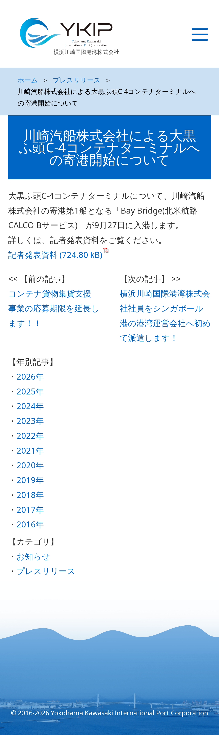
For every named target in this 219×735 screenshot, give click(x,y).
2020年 (30, 465)
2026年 (30, 376)
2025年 (30, 391)
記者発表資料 (33, 254)
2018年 (30, 494)
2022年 (30, 435)
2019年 (30, 480)
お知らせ (33, 556)
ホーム (28, 79)
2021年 (30, 450)
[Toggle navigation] (205, 39)
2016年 (30, 524)
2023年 (30, 420)
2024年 (30, 406)
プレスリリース (76, 79)
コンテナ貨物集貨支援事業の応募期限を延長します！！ (53, 308)
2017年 (30, 509)
